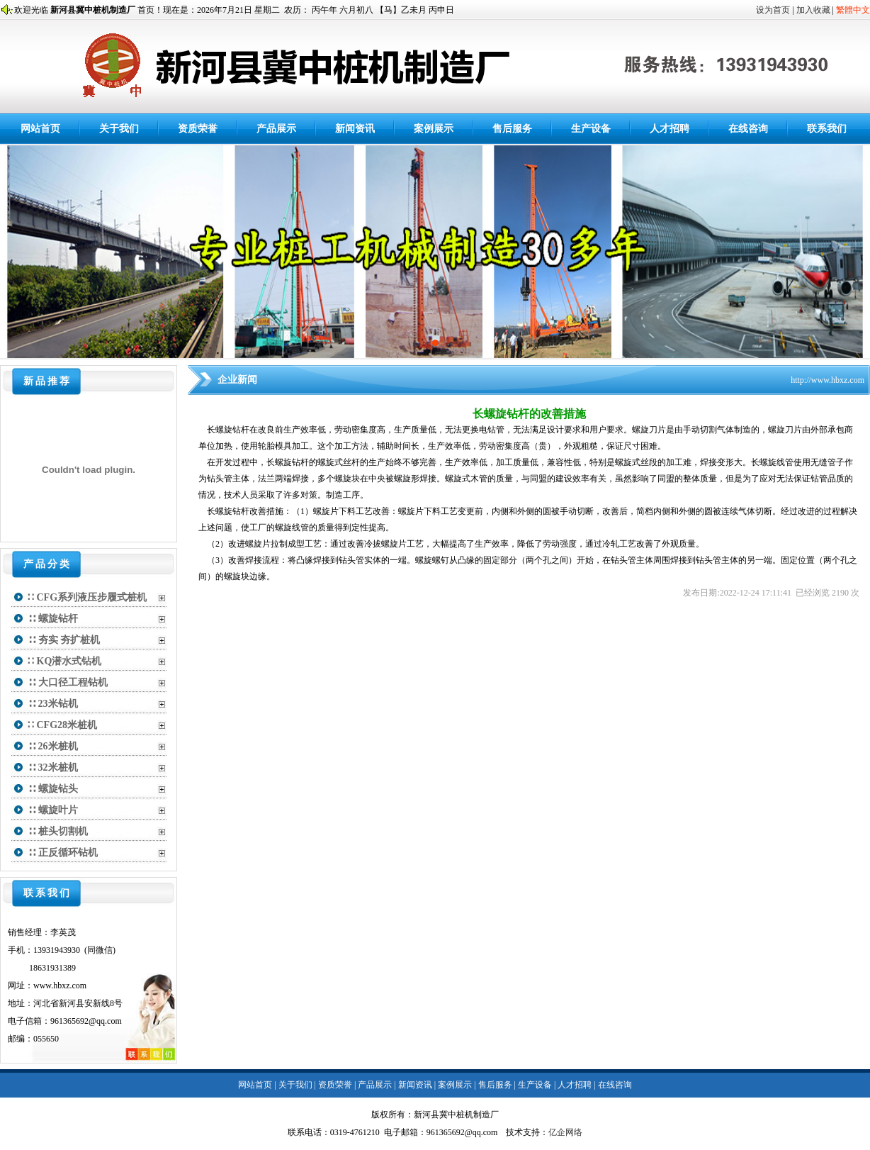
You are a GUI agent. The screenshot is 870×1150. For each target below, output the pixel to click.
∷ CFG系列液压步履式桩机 (87, 597)
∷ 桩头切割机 (58, 831)
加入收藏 (813, 10)
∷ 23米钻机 (53, 703)
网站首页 (40, 128)
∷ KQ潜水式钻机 (64, 661)
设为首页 (773, 10)
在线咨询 (748, 128)
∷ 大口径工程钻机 (68, 682)
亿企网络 (565, 1132)
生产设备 (591, 128)
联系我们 (827, 128)
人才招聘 (669, 128)
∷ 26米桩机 (53, 746)
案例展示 (433, 128)
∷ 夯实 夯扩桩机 (64, 640)
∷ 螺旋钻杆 (53, 618)
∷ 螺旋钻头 (53, 788)
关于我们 (119, 128)
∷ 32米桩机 (53, 767)
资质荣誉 (198, 128)
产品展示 (276, 128)
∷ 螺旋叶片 (53, 810)
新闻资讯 (355, 128)
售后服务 (512, 128)
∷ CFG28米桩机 (62, 725)
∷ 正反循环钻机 (63, 852)
